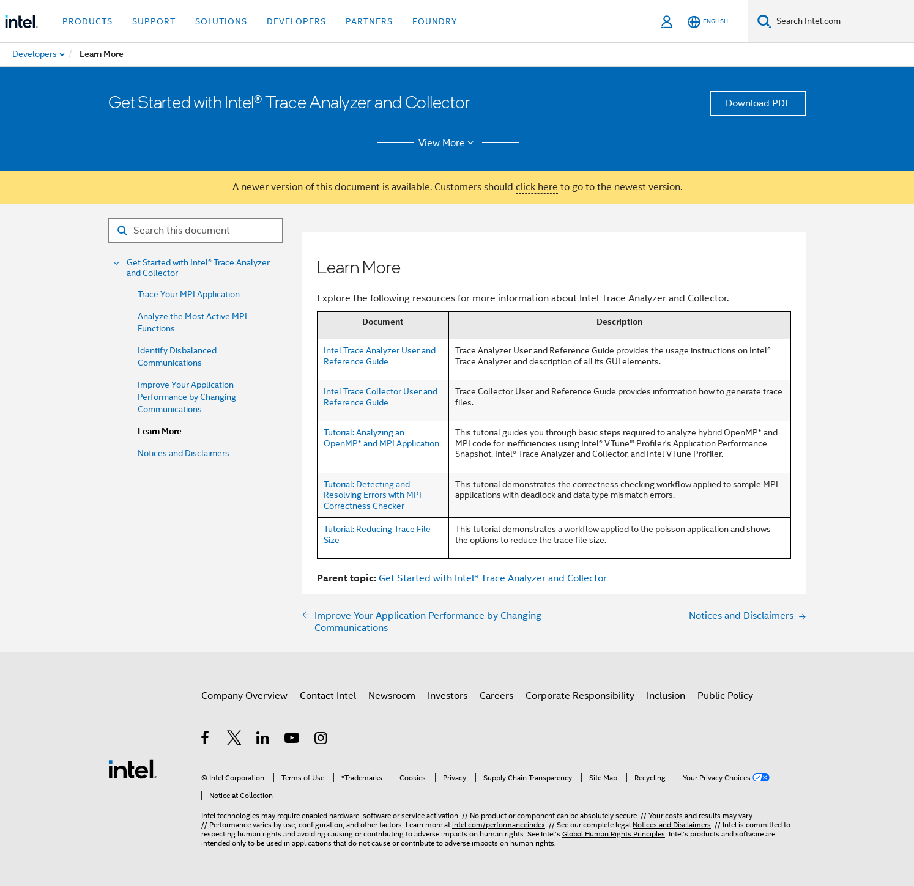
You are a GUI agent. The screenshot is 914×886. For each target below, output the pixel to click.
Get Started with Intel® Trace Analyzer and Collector (198, 267)
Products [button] (87, 21)
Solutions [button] (221, 21)
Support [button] (154, 21)
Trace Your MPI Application (189, 294)
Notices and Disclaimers (183, 453)
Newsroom (391, 696)
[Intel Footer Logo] (132, 768)
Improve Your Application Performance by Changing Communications (187, 397)
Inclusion (666, 696)
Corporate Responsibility (580, 696)
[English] (708, 22)
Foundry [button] (435, 21)
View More (448, 143)
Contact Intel (328, 696)
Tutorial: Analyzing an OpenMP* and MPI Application (381, 438)
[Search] (764, 21)
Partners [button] (369, 21)
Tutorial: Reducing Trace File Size (377, 534)
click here (537, 187)
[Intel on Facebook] (205, 740)
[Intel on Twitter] (234, 740)
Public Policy (725, 696)
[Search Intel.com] (842, 21)
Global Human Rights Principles (613, 833)
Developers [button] (296, 21)
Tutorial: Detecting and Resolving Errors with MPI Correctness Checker (373, 495)
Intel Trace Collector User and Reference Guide (380, 397)
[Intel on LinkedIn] (263, 740)
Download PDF (758, 103)
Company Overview (244, 696)
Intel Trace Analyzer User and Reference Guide (380, 356)
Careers (496, 696)
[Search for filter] (195, 230)
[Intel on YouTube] (292, 740)
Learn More (160, 431)
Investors (447, 696)
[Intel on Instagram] (321, 740)
